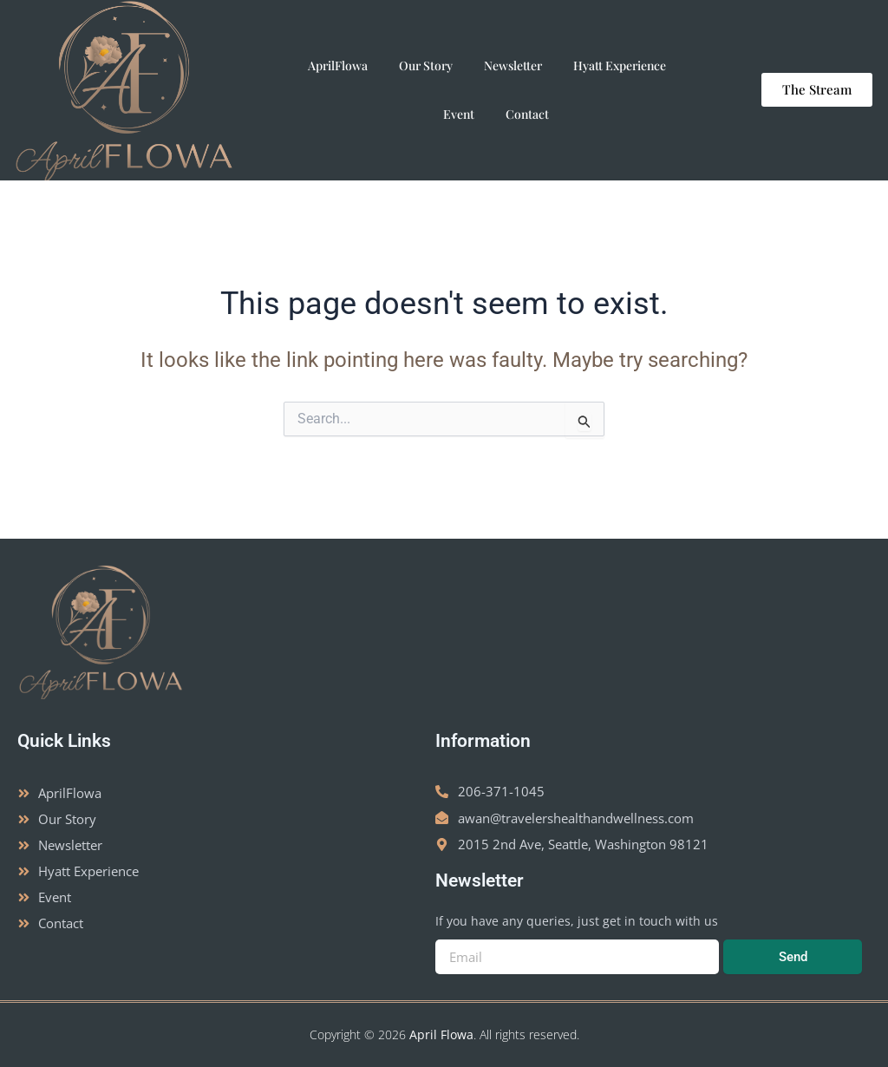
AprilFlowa (338, 65)
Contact (527, 114)
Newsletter (513, 65)
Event (458, 114)
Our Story (426, 65)
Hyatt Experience (619, 65)
